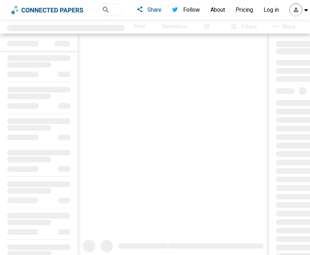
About (217, 9)
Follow (186, 9)
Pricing (244, 9)
